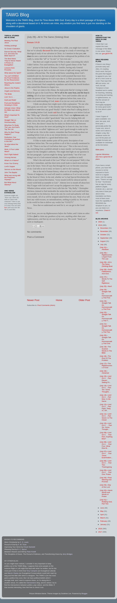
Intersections (32, 583)
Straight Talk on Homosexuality (10, 121)
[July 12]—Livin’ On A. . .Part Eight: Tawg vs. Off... (106, 408)
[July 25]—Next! (106, 286)
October (103, 235)
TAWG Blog (17, 14)
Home (59, 300)
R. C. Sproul (22, 549)
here (6, 207)
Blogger (84, 593)
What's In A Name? (11, 160)
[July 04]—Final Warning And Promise (106, 480)
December (104, 228)
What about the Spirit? (12, 73)
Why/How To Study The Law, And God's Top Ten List (11, 127)
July (102, 244)
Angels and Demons (12, 91)
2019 (100, 225)
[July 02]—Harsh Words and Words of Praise (106, 493)
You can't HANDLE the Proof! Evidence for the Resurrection (11, 78)
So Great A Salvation (12, 49)
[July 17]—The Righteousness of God (106, 365)
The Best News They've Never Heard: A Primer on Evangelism (12, 62)
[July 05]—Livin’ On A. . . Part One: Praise (106, 472)
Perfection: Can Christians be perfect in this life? (12, 139)
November (104, 231)
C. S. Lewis (24, 542)
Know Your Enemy (11, 163)
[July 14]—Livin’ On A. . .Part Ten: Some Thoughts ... (106, 389)
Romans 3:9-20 (33, 42)
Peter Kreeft (31, 552)
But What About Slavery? (10, 183)
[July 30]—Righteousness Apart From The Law (106, 256)
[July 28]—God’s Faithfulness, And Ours (106, 271)
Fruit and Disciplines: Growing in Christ (12, 104)
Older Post (84, 300)
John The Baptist (10, 172)
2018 (100, 529)
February (104, 521)
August (103, 241)
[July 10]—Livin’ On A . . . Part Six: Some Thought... (106, 426)
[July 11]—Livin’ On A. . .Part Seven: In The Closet (106, 417)
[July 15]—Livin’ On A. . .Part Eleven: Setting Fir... (106, 379)
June (102, 508)
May (102, 511)
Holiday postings (10, 46)
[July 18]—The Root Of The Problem (105, 358)
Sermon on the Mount (12, 169)
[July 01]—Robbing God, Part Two (106, 502)
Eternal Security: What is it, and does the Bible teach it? (12, 54)
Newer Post (33, 300)
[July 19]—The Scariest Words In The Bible (106, 350)
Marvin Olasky (13, 573)
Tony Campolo (31, 571)
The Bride (8, 94)
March (102, 518)
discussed (46, 50)
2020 (100, 222)
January (103, 524)
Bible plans (100, 150)
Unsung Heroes (10, 157)
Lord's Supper (9, 166)
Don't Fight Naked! (11, 154)
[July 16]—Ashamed (104, 372)
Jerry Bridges (68, 554)
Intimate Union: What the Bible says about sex (12, 110)
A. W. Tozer (22, 544)
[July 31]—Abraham (104, 248)
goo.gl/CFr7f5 (107, 53)
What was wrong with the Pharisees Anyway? (12, 177)
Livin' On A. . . (9, 97)
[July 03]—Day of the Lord (105, 486)
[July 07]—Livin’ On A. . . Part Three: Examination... (106, 454)
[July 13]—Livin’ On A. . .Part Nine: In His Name (106, 398)
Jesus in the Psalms (11, 88)
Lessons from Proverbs (9, 69)
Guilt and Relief (10, 100)
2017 (100, 532)
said (54, 112)
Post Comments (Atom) (46, 305)
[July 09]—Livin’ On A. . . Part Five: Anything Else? (106, 436)
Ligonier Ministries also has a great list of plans (104, 156)
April (102, 514)
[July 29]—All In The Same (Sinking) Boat (106, 264)
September (104, 238)
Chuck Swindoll (29, 547)
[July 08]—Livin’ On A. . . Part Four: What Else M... (106, 445)
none (57, 101)
